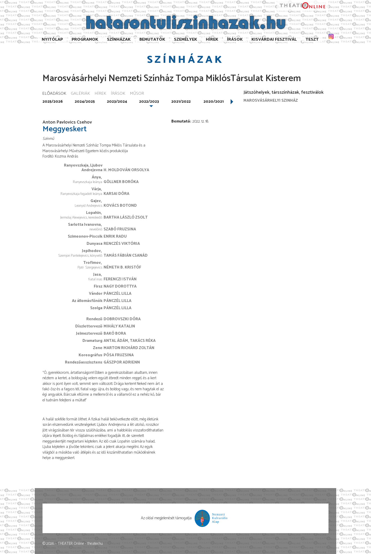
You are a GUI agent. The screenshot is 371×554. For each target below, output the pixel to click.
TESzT (312, 39)
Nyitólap (52, 39)
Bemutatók (152, 39)
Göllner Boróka (121, 182)
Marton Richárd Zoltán (129, 348)
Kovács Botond (120, 205)
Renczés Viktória (122, 243)
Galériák (80, 94)
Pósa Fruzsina (119, 355)
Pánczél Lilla (117, 293)
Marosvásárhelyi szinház (270, 100)
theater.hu (95, 543)
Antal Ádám (116, 340)
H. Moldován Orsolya (126, 170)
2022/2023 (149, 101)
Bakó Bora (115, 333)
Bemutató (180, 121)
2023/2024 (117, 101)
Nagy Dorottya (120, 286)
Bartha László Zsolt (126, 217)
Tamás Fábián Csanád (126, 255)
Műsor (137, 94)
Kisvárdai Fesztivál (274, 39)
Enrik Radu (115, 236)
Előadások (54, 94)
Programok (85, 39)
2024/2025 (85, 101)
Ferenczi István (120, 279)
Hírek (212, 39)
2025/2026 (53, 101)
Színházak (119, 39)
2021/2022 (181, 101)
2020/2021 (214, 101)
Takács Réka (143, 340)
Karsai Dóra (116, 194)
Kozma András (66, 156)
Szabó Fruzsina (120, 229)
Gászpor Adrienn (122, 362)
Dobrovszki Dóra (122, 319)
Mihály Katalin (119, 326)
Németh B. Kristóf (122, 267)
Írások (235, 39)
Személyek (185, 39)
